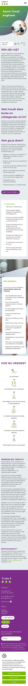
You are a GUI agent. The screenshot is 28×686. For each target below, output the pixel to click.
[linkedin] (11, 602)
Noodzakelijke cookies (14, 673)
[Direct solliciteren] (10, 192)
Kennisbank (4, 612)
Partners (3, 610)
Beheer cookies (14, 677)
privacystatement (6, 649)
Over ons (4, 613)
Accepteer (14, 682)
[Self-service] (7, 618)
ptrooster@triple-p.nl (14, 560)
